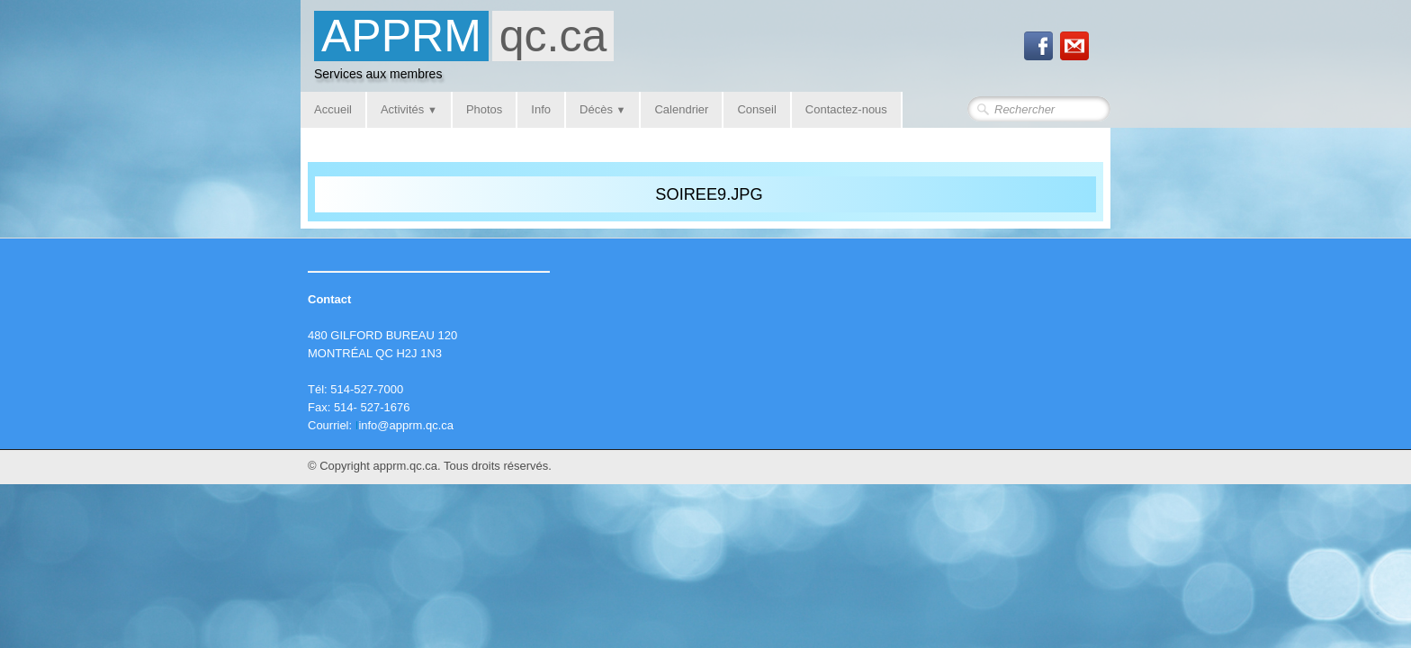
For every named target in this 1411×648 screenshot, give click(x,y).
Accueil (333, 109)
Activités (409, 109)
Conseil (756, 109)
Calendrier (681, 109)
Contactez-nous (846, 109)
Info (541, 109)
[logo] (464, 50)
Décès (602, 109)
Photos (484, 109)
